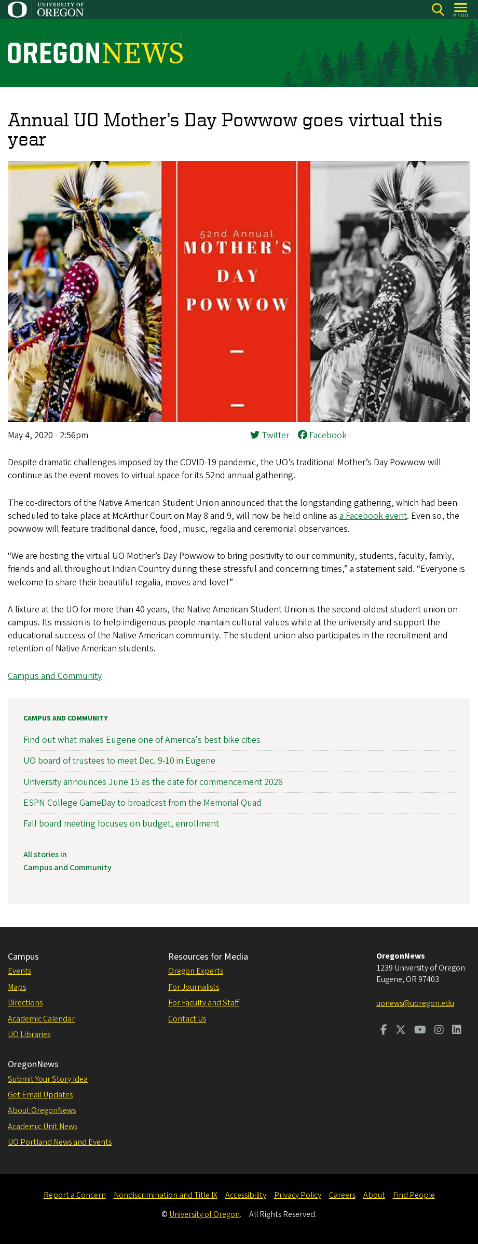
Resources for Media (208, 956)
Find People (414, 1195)
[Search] (437, 9)
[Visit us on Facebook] (383, 1031)
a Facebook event (373, 515)
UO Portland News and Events (60, 1142)
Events (19, 971)
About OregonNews (42, 1110)
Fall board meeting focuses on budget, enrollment (121, 823)
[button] (239, 419)
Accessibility (245, 1195)
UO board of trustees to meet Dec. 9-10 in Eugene (119, 760)
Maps (17, 987)
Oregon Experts (195, 971)
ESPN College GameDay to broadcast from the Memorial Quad (142, 802)
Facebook (322, 435)
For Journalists (193, 987)
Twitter (269, 435)
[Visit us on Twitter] (400, 1031)
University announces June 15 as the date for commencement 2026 (153, 781)
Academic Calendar (41, 1019)
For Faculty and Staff (203, 1003)
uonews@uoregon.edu (415, 1003)
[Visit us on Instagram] (439, 1031)
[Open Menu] (461, 10)
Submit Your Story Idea (48, 1079)
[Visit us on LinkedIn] (457, 1031)
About (374, 1195)
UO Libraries (29, 1034)
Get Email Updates (40, 1095)
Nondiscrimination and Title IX (165, 1195)
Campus (23, 956)
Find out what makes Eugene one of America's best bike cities (142, 740)
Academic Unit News (42, 1126)
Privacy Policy (297, 1195)
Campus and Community (55, 676)
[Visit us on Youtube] (420, 1031)
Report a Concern (75, 1195)
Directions (25, 1003)
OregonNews (33, 1064)
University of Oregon (204, 1214)
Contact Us (187, 1019)
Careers (342, 1195)
